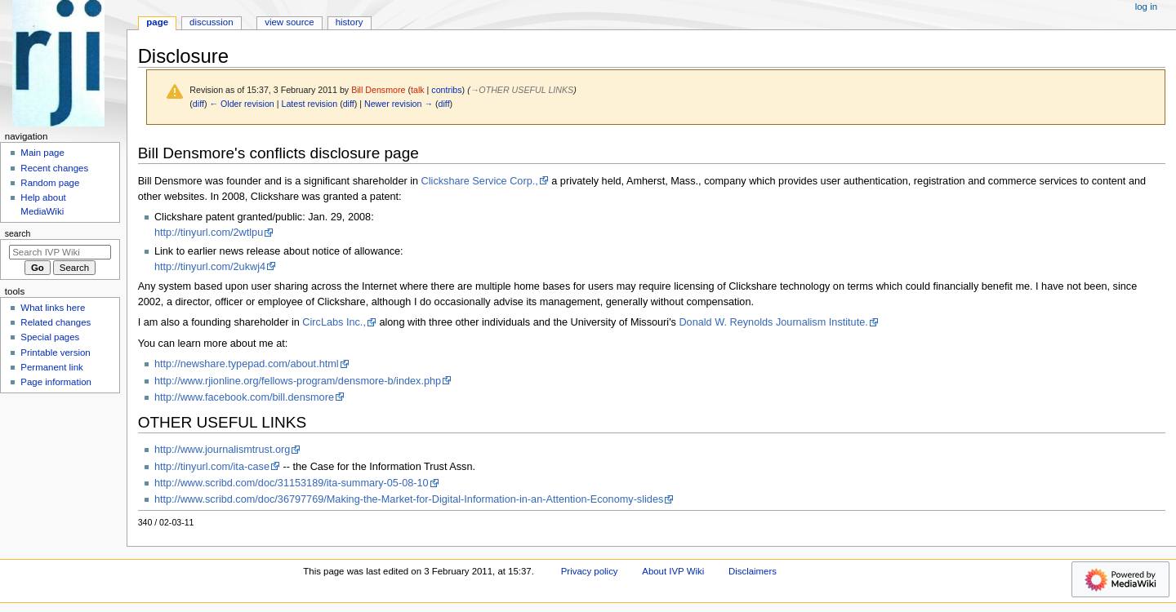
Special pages (49, 337)
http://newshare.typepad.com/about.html (246, 364)
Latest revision (309, 104)
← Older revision (241, 104)
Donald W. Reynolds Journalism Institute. (773, 322)
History (349, 22)
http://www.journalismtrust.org (222, 449)
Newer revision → (398, 104)
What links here (52, 308)
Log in (1146, 6)
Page (157, 22)
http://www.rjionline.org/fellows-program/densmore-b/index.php (297, 381)
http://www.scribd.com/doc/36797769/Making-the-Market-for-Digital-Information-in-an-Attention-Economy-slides (408, 499)
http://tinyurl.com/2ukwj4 (209, 267)
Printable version (55, 352)
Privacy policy (589, 571)
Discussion (211, 22)
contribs (446, 90)
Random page (49, 183)
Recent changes (54, 168)
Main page (42, 152)
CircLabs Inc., (334, 322)
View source (289, 22)
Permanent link (51, 367)
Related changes (55, 322)
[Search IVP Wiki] (60, 252)
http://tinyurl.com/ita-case (212, 466)
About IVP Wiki (673, 571)
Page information (55, 382)
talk (418, 90)
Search (18, 233)
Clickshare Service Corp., (479, 181)
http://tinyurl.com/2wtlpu (208, 232)
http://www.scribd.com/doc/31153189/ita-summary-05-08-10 (291, 483)
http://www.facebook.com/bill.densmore (244, 397)
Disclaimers (752, 571)
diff (198, 104)
